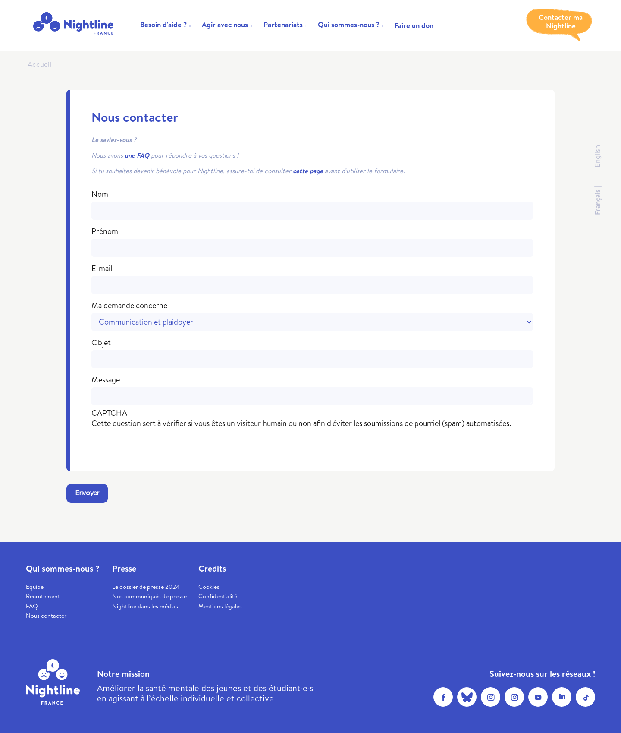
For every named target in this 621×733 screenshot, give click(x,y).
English (597, 156)
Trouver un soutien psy (487, 21)
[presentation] (157, 445)
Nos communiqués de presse (149, 596)
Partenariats (283, 24)
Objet (101, 343)
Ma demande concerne (129, 305)
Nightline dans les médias (145, 606)
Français (597, 202)
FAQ (32, 606)
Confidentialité (217, 596)
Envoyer (87, 493)
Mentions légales (220, 606)
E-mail (101, 268)
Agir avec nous (225, 24)
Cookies (209, 586)
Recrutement (43, 596)
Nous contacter (46, 615)
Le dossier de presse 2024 (146, 586)
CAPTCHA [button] (109, 413)
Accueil (39, 64)
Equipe (35, 586)
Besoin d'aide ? (163, 24)
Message (105, 380)
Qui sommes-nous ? (349, 24)
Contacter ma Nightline (561, 21)
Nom (99, 194)
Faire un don (414, 25)
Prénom (104, 231)
